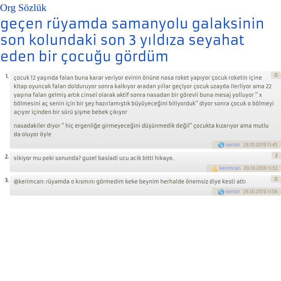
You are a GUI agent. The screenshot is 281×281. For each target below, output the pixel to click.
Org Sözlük (23, 7)
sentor (232, 145)
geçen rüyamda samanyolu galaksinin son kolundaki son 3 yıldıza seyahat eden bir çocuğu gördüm (132, 40)
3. (6, 180)
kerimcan (229, 168)
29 (246, 145)
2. (6, 156)
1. (6, 76)
